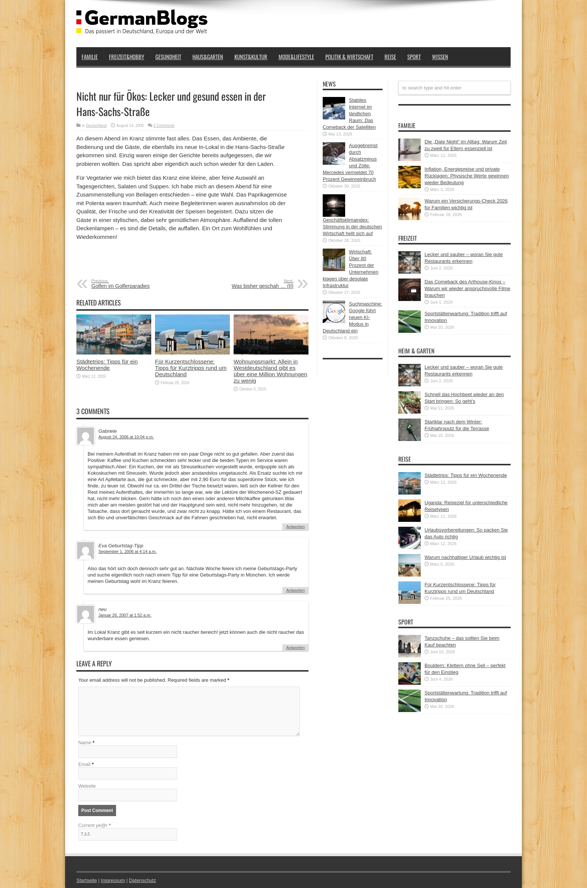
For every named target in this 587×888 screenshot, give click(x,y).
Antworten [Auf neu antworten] (295, 647)
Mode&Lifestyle (296, 56)
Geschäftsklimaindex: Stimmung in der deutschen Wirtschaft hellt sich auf (352, 226)
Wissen (440, 56)
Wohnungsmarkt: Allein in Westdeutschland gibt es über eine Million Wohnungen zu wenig (270, 371)
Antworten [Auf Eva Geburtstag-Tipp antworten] (295, 590)
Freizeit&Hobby (126, 56)
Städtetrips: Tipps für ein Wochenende (107, 364)
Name (84, 742)
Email (84, 764)
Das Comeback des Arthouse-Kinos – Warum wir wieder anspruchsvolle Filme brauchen (467, 288)
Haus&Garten (207, 56)
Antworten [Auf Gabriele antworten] (295, 526)
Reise (390, 56)
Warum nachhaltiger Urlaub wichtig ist (465, 557)
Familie (90, 56)
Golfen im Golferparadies (137, 284)
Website (87, 786)
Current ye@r (94, 825)
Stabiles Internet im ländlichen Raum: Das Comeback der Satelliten (349, 113)
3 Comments (164, 126)
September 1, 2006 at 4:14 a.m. (127, 551)
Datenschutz (142, 880)
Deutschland (96, 126)
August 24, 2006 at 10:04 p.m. (126, 437)
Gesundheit (168, 56)
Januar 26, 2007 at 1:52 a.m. (124, 615)
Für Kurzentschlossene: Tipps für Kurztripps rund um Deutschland (190, 367)
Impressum (113, 880)
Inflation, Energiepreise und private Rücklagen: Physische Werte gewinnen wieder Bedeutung (467, 175)
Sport (414, 56)
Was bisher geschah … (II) (248, 284)
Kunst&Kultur (250, 56)
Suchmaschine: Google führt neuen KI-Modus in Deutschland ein (352, 317)
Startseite (86, 880)
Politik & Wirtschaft (349, 56)
